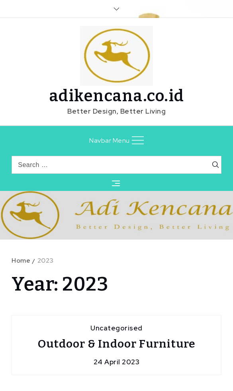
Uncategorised (116, 328)
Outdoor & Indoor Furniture (117, 343)
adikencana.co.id (116, 96)
